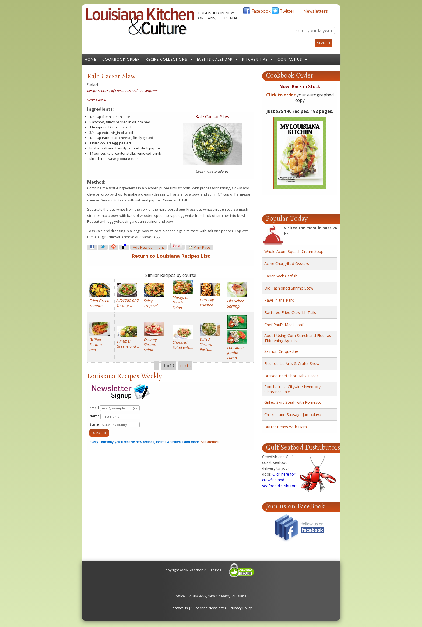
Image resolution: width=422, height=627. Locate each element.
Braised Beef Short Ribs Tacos (291, 375)
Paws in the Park (279, 300)
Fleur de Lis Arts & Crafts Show (291, 363)
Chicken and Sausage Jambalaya (292, 414)
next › (185, 365)
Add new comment (148, 247)
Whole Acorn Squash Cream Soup (293, 251)
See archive (210, 442)
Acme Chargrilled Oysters (286, 263)
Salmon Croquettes (281, 351)
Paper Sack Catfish (280, 275)
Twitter (287, 11)
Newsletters (315, 11)
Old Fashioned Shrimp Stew (288, 288)
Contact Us (289, 59)
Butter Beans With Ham (285, 426)
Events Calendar (215, 59)
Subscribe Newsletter (208, 607)
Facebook (261, 11)
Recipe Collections (167, 59)
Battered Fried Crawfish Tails (290, 312)
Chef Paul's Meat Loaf (283, 324)
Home (90, 59)
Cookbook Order (121, 59)
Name (114, 416)
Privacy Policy (241, 607)
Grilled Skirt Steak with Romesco (293, 402)
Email (114, 408)
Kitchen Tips (255, 59)
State (114, 424)
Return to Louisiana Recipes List (171, 256)
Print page (199, 247)
